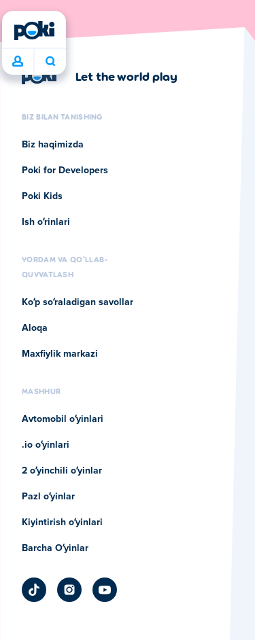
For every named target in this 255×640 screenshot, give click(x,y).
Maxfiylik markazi (60, 354)
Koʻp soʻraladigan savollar (77, 302)
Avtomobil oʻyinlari (62, 419)
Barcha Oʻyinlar (55, 548)
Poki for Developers (65, 170)
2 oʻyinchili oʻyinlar (62, 471)
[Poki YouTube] (104, 589)
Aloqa (35, 328)
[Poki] (34, 30)
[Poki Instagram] (69, 589)
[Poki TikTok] (34, 589)
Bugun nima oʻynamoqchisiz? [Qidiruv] (50, 61)
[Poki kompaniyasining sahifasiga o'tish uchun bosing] (99, 76)
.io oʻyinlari (45, 445)
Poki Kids (42, 196)
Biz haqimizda (53, 144)
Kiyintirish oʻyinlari (62, 522)
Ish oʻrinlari (46, 222)
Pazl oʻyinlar (48, 496)
